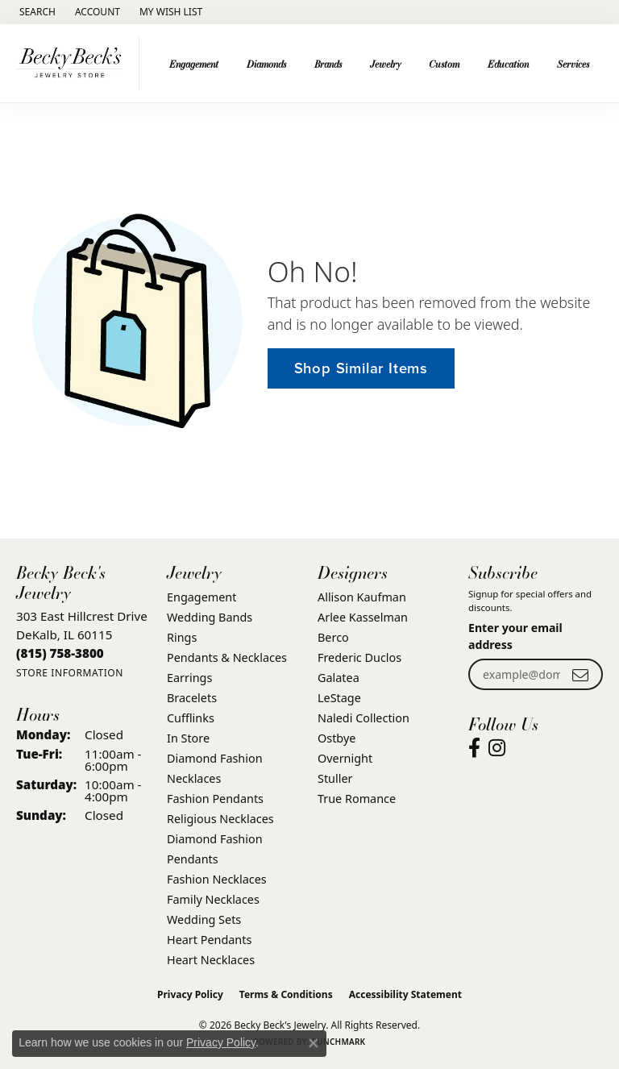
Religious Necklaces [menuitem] (220, 818)
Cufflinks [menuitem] (190, 718)
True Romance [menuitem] (357, 798)
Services (573, 63)
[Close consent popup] (313, 1043)
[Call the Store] (60, 653)
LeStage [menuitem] (339, 697)
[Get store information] (69, 673)
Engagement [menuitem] (201, 597)
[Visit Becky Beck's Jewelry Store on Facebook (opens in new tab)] (474, 748)
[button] (36, 12)
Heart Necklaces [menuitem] (211, 959)
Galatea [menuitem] (338, 677)
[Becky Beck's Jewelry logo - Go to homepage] (73, 63)
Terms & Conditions (286, 994)
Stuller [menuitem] (335, 778)
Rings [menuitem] (182, 637)
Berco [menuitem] (333, 637)
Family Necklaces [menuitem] (213, 899)
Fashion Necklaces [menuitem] (217, 879)
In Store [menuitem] (188, 738)
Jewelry (385, 63)
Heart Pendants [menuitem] (209, 939)
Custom (444, 63)
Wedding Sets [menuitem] (204, 919)
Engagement (193, 63)
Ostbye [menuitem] (336, 738)
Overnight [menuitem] (345, 758)
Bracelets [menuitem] (192, 697)
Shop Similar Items (361, 368)
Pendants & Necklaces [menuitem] (227, 657)
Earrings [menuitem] (189, 677)
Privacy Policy (190, 994)
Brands (328, 63)
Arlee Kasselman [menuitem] (363, 617)
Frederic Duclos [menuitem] (359, 657)
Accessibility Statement (405, 994)
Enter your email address (515, 636)
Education (508, 63)
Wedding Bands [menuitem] (209, 617)
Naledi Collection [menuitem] (363, 718)
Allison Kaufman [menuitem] (362, 597)
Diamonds (266, 63)
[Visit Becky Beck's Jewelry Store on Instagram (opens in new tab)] (496, 748)
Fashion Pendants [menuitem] (215, 798)
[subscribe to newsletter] (580, 674)
